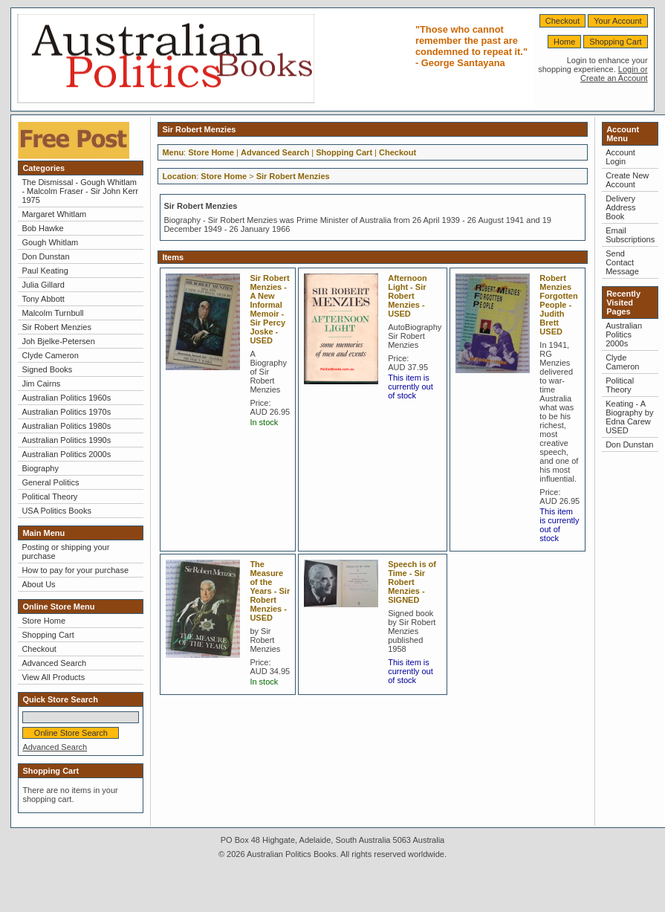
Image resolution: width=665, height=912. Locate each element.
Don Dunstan (45, 256)
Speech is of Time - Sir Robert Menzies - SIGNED (412, 582)
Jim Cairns (41, 383)
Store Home (43, 620)
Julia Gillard (43, 284)
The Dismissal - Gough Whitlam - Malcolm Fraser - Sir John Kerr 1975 (79, 191)
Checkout (562, 20)
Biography (40, 468)
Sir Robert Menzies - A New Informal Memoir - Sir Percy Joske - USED (269, 309)
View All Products (53, 677)
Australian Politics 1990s (66, 440)
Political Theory (49, 496)
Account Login (620, 157)
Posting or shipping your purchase (65, 551)
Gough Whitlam (50, 242)
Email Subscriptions (630, 235)
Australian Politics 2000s (66, 454)
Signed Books (47, 369)
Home (564, 41)
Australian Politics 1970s (66, 411)
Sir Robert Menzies (56, 327)
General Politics (50, 482)
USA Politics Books (56, 510)
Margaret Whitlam (54, 214)
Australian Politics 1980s (66, 425)
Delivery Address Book (620, 207)
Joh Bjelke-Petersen (58, 341)
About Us (38, 584)
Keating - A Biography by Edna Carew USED (629, 417)
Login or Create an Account (614, 74)
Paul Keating (45, 270)
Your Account (617, 20)
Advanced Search (54, 663)
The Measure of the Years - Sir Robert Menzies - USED (270, 591)
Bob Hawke (42, 228)
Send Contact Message (622, 262)
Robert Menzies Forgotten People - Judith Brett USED (558, 305)
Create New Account (627, 180)
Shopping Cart (615, 41)
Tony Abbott (43, 298)
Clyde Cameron (50, 355)
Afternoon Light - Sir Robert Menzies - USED (407, 296)
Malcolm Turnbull (52, 312)
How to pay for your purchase (75, 570)
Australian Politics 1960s (66, 397)
